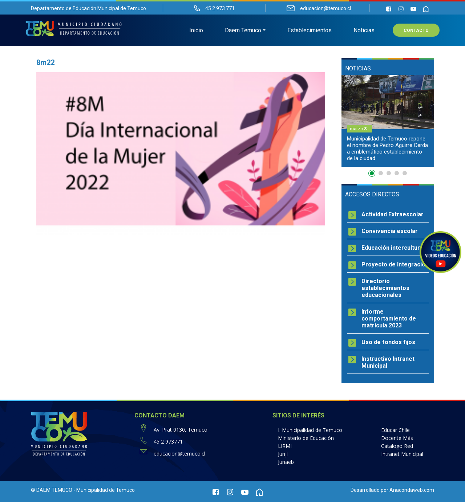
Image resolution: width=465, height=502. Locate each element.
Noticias (364, 31)
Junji (283, 453)
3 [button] (389, 173)
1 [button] (373, 174)
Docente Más (397, 437)
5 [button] (405, 173)
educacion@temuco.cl (179, 453)
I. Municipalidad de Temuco (310, 430)
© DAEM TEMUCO (51, 490)
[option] (387, 121)
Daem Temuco (243, 31)
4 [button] (397, 173)
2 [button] (381, 173)
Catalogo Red (397, 445)
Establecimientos (309, 31)
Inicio (196, 31)
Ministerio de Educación (306, 437)
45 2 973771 (168, 441)
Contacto (416, 31)
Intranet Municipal (402, 453)
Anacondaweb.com (411, 490)
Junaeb (286, 461)
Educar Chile (395, 430)
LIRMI (285, 445)
